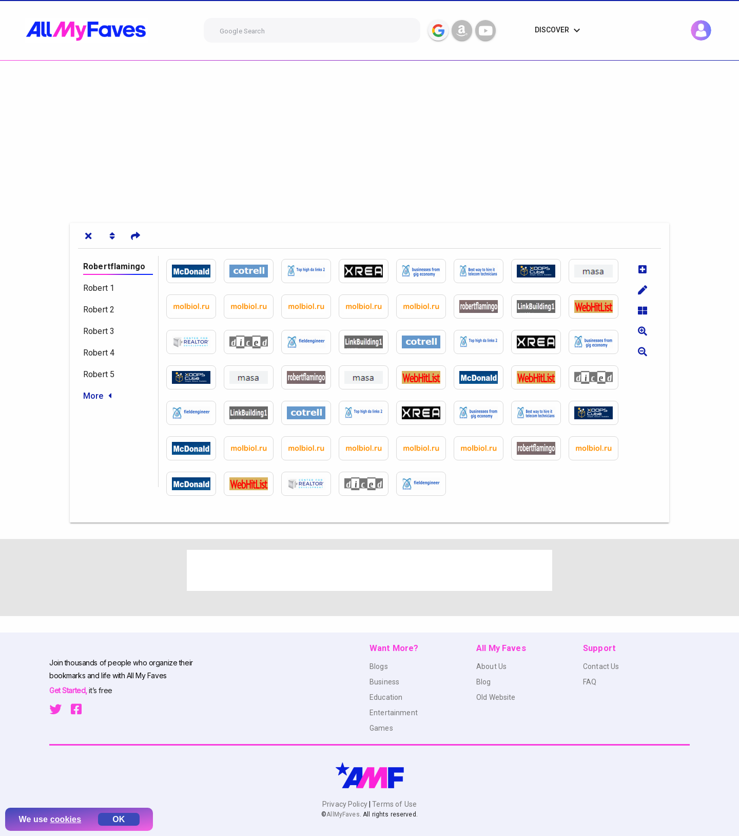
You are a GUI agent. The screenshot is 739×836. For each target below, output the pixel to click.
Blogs (378, 666)
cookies (66, 819)
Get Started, (69, 690)
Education (385, 697)
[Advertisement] (308, 138)
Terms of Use (394, 804)
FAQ (589, 682)
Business (384, 682)
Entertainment (393, 713)
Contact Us (601, 666)
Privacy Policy (345, 804)
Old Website (496, 697)
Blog (483, 682)
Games (381, 728)
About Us (491, 666)
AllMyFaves (342, 814)
